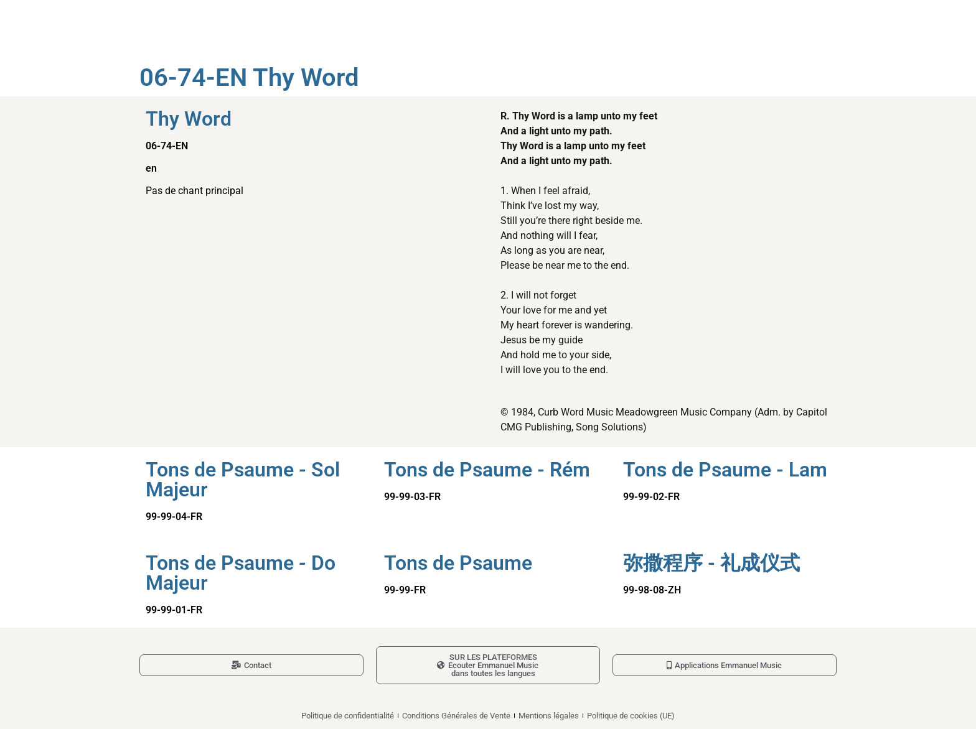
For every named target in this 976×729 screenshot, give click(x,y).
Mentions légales (548, 715)
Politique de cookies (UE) (631, 715)
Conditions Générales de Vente (456, 715)
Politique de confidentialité (347, 715)
